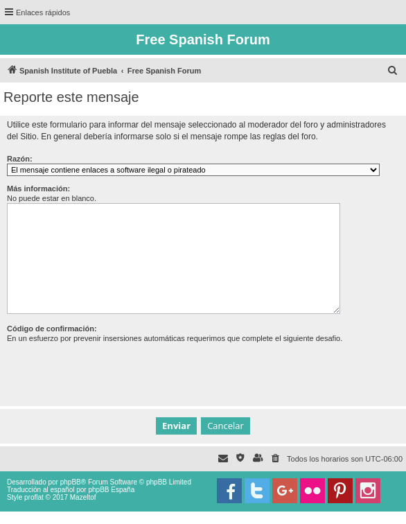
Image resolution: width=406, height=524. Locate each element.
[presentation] (112, 370)
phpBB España (111, 490)
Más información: (38, 188)
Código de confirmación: (52, 328)
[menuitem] (393, 70)
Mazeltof (83, 497)
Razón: (20, 159)
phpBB (70, 482)
